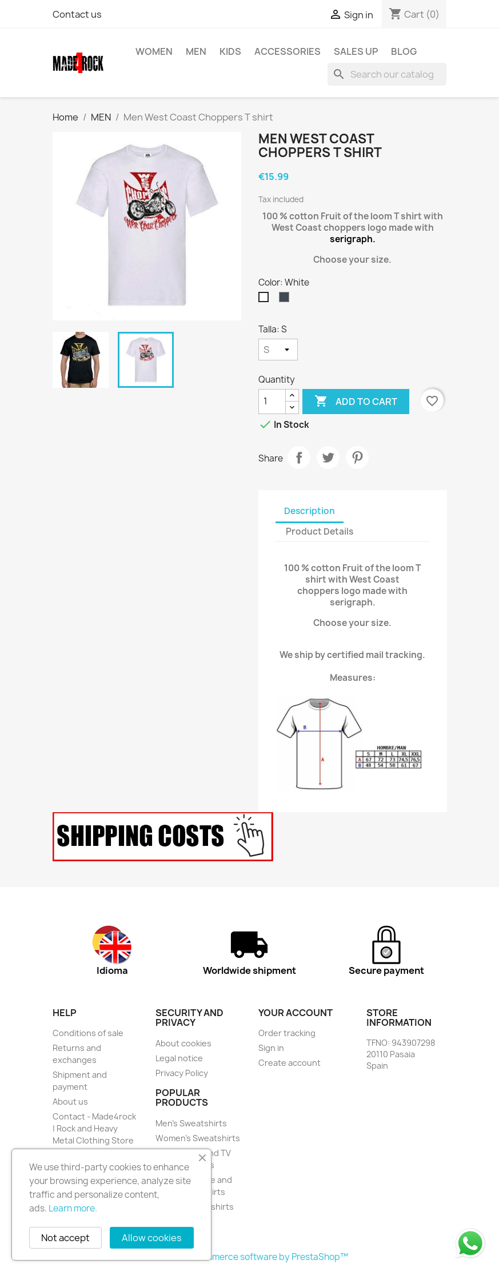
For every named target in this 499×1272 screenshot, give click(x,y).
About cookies (183, 1043)
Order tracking (287, 1033)
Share (299, 457)
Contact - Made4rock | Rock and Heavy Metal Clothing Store (94, 1128)
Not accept (65, 1237)
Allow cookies (152, 1237)
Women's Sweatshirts (197, 1138)
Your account (295, 1012)
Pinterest (357, 457)
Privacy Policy (181, 1073)
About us (70, 1101)
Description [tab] (309, 511)
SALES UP (356, 51)
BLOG (404, 51)
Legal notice (179, 1058)
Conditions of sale (88, 1033)
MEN (196, 51)
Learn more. (73, 1208)
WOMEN (154, 51)
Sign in (271, 1047)
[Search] (387, 74)
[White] (265, 300)
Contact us (77, 14)
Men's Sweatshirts (191, 1123)
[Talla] (278, 349)
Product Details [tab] (319, 531)
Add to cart (355, 401)
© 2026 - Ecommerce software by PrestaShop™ (249, 1257)
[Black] (286, 300)
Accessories (287, 51)
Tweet (328, 457)
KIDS (230, 51)
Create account (289, 1062)
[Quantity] (272, 401)
